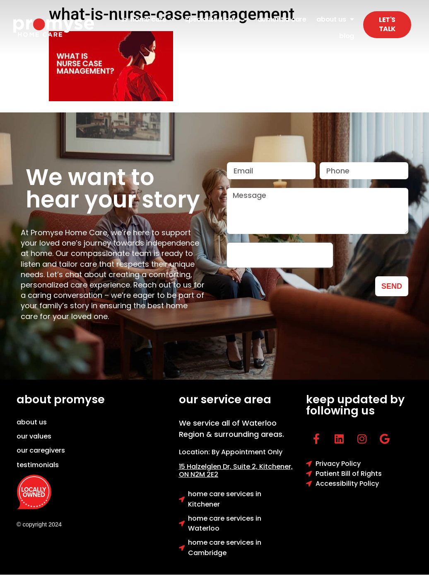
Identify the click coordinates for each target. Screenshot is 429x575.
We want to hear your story (113, 188)
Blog (346, 36)
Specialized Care (216, 19)
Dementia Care (282, 19)
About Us (335, 19)
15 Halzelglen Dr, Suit (219, 466)
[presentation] (280, 255)
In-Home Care (148, 19)
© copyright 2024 (39, 524)
